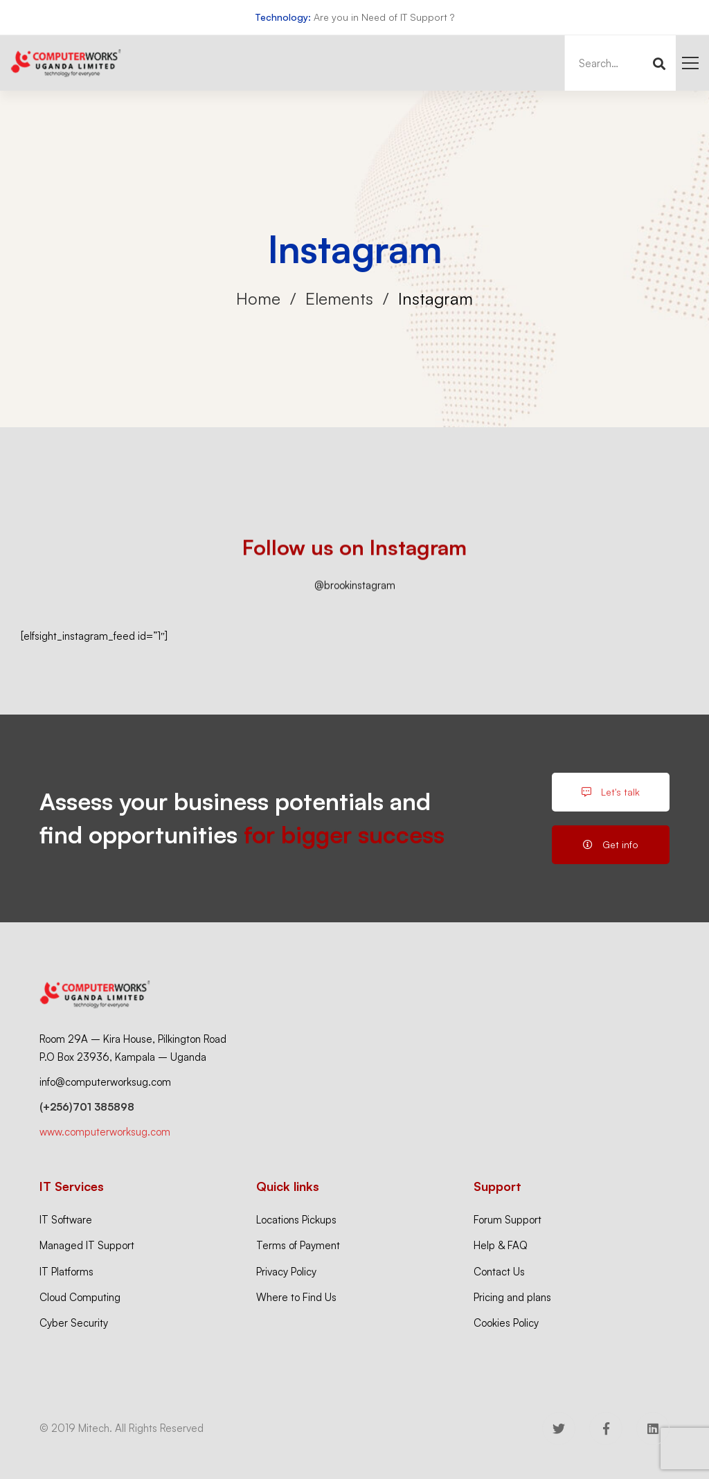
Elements (339, 298)
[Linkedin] (653, 1428)
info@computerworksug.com (105, 1081)
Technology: (283, 17)
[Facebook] (605, 1428)
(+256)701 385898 (86, 1106)
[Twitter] (558, 1428)
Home (258, 298)
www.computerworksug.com (104, 1131)
